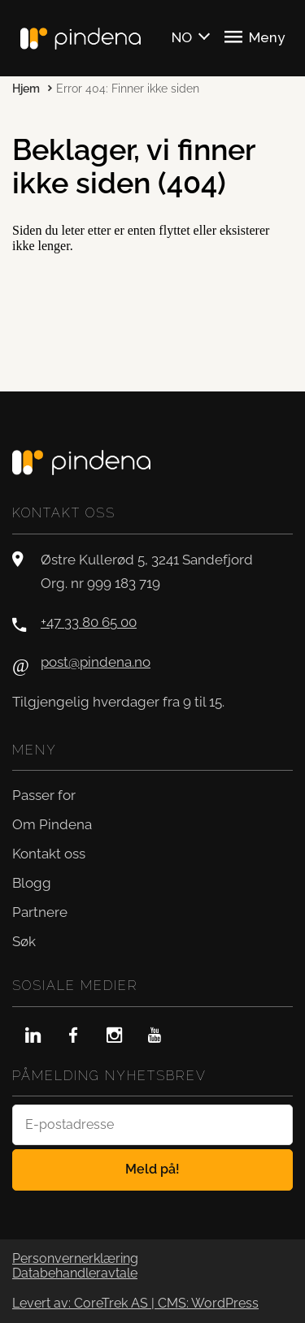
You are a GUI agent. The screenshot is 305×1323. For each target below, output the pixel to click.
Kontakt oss (48, 853)
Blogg (31, 883)
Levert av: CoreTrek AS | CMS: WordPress (135, 1303)
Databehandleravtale (74, 1273)
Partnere (40, 912)
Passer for (44, 795)
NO (182, 37)
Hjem (26, 88)
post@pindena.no (95, 662)
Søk (24, 941)
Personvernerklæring (75, 1259)
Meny (254, 36)
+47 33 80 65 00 (89, 622)
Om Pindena (52, 824)
